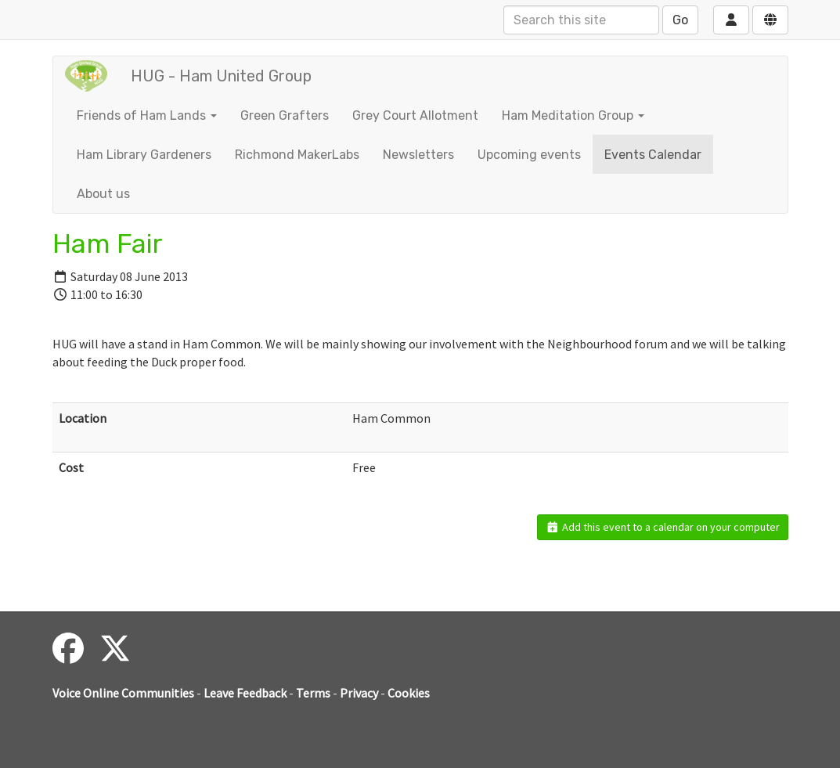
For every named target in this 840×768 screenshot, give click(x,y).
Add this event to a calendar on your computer (663, 527)
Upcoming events (529, 154)
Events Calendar (652, 154)
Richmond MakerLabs (297, 154)
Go (680, 20)
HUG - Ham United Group (221, 76)
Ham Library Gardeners (144, 154)
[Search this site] (581, 19)
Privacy (359, 693)
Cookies (409, 693)
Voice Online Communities (123, 693)
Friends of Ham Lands (147, 115)
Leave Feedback (245, 693)
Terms (313, 693)
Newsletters (418, 154)
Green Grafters (284, 115)
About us (103, 193)
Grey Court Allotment (415, 115)
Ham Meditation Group (573, 115)
